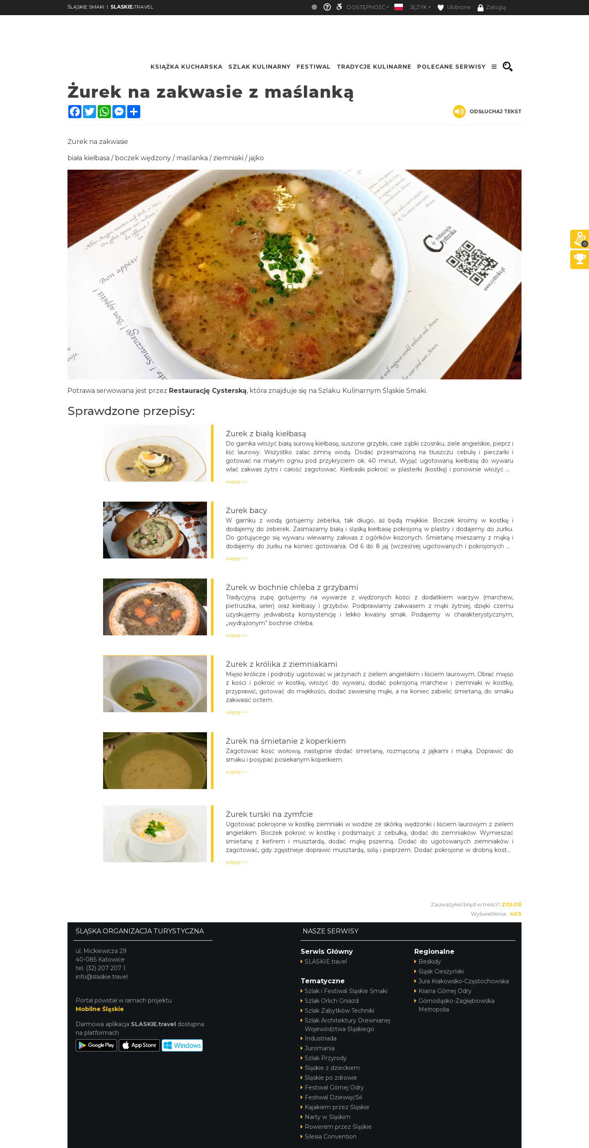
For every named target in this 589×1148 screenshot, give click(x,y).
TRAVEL (131, 7)
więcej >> (236, 481)
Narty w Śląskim (326, 1117)
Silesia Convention (329, 1136)
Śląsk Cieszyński (439, 971)
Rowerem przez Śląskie (336, 1126)
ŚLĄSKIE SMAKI (85, 7)
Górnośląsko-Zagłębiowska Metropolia (454, 1005)
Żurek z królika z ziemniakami (281, 664)
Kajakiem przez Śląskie (335, 1107)
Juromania (318, 1048)
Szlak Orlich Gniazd (330, 1000)
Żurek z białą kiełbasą (266, 433)
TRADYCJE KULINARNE (374, 66)
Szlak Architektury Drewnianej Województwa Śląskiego (345, 1025)
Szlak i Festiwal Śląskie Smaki (344, 991)
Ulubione (454, 7)
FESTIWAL (314, 66)
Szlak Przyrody (324, 1058)
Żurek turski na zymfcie (269, 814)
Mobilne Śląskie (100, 1009)
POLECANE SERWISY (451, 66)
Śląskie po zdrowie (329, 1077)
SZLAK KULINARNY (259, 66)
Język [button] (418, 7)
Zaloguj (491, 7)
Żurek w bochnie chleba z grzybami (292, 587)
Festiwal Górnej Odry (332, 1087)
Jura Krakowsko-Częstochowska (461, 981)
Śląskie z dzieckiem (330, 1068)
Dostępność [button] (366, 7)
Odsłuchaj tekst (487, 111)
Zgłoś (511, 904)
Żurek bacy (246, 510)
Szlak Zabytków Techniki (337, 1010)
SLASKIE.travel (324, 961)
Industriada (319, 1038)
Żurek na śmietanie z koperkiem (286, 741)
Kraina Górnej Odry (443, 991)
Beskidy (427, 961)
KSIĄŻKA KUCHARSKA (187, 66)
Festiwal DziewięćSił (331, 1097)
